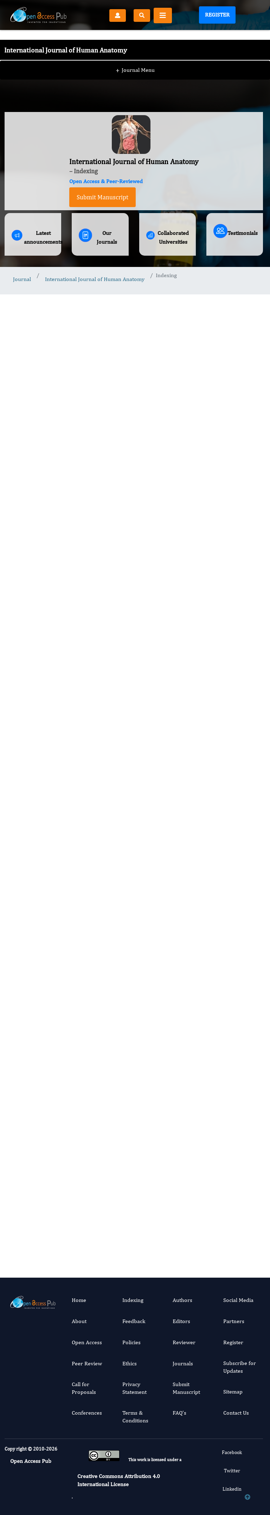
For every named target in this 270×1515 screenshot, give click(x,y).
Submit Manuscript (102, 197)
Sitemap (233, 1391)
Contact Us (236, 1412)
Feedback (133, 1321)
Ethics (129, 1363)
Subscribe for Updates (239, 1367)
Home (79, 1300)
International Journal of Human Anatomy (94, 279)
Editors (181, 1321)
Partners (233, 1321)
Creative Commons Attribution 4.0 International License (118, 1480)
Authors (182, 1300)
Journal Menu (135, 56)
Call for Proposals (84, 1388)
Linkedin (232, 1489)
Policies (131, 1342)
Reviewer (184, 1342)
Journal (22, 279)
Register (217, 14)
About (79, 1321)
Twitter (232, 1470)
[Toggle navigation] (163, 15)
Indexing (132, 1300)
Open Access (87, 1342)
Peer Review (87, 1363)
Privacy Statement (134, 1388)
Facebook (232, 1452)
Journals (183, 1363)
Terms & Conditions (135, 1416)
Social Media (238, 1300)
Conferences (87, 1412)
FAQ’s (179, 1412)
